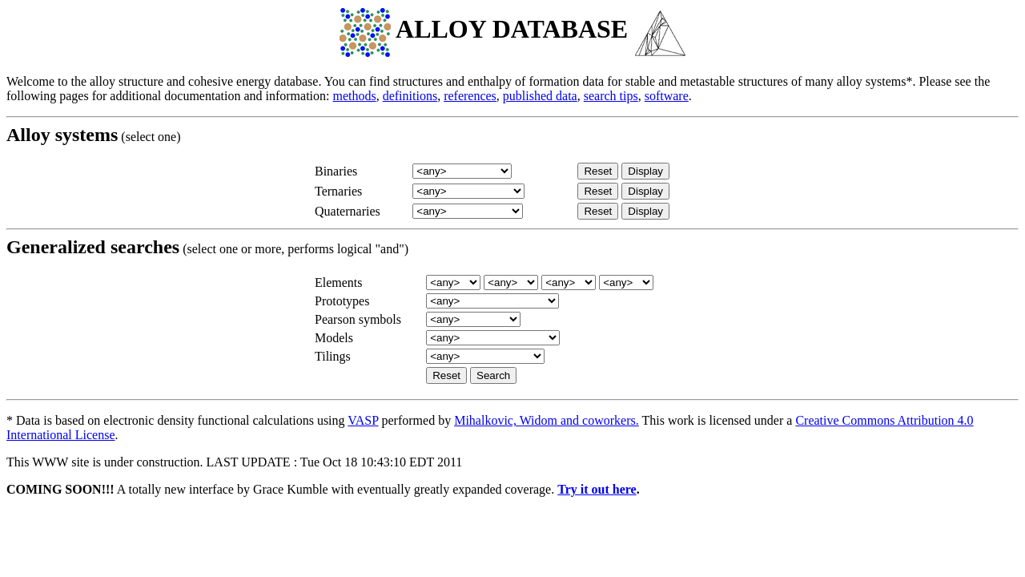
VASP (363, 420)
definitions (410, 96)
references (470, 96)
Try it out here (597, 489)
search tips (611, 96)
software (667, 96)
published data (540, 96)
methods (354, 96)
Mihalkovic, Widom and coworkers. (546, 420)
